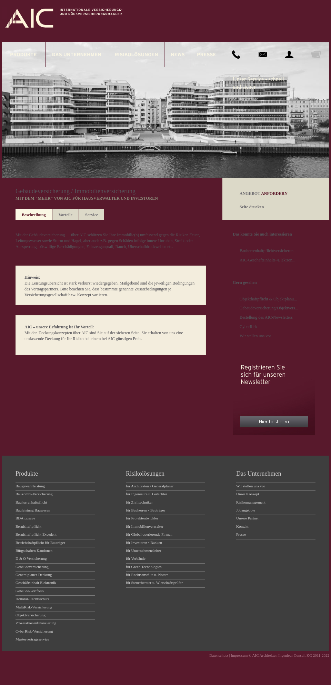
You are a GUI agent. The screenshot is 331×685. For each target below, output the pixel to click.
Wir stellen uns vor (255, 336)
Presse (241, 534)
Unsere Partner (247, 518)
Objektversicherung (31, 615)
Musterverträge (245, 99)
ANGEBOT (264, 193)
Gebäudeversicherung (47, 234)
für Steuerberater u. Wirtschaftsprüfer (154, 582)
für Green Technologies (144, 567)
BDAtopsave (25, 518)
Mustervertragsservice (32, 639)
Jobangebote (245, 510)
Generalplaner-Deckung (34, 575)
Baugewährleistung (30, 486)
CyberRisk (248, 326)
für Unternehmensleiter (143, 550)
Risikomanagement (250, 502)
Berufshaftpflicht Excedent (36, 534)
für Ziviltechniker (139, 502)
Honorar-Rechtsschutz (32, 599)
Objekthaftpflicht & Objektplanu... (268, 299)
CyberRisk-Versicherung (34, 631)
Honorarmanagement (250, 109)
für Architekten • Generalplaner (150, 486)
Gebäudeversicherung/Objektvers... (269, 308)
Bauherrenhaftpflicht (31, 502)
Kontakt (242, 526)
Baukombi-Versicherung (34, 494)
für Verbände (136, 558)
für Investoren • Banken (144, 542)
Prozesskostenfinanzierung (36, 623)
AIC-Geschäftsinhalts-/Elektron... (267, 260)
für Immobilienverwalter (144, 526)
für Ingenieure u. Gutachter (146, 494)
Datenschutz (218, 655)
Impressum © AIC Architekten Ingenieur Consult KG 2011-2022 (280, 655)
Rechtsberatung (246, 120)
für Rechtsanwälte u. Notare (147, 575)
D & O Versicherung (31, 558)
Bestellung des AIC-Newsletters (266, 317)
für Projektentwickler (142, 518)
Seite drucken (252, 207)
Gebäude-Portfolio (30, 591)
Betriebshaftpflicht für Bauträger (40, 542)
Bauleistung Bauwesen (33, 510)
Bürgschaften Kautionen (34, 550)
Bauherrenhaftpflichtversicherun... (268, 250)
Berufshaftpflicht (28, 526)
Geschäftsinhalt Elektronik (36, 582)
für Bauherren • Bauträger (145, 510)
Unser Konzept (247, 494)
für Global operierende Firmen (149, 534)
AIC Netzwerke (246, 130)
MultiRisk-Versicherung (34, 607)
